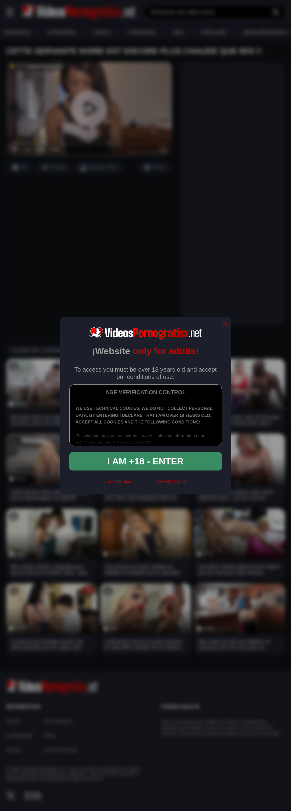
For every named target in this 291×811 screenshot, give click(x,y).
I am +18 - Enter (145, 461)
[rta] (145, 484)
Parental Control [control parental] (172, 481)
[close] (225, 324)
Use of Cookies (118, 481)
